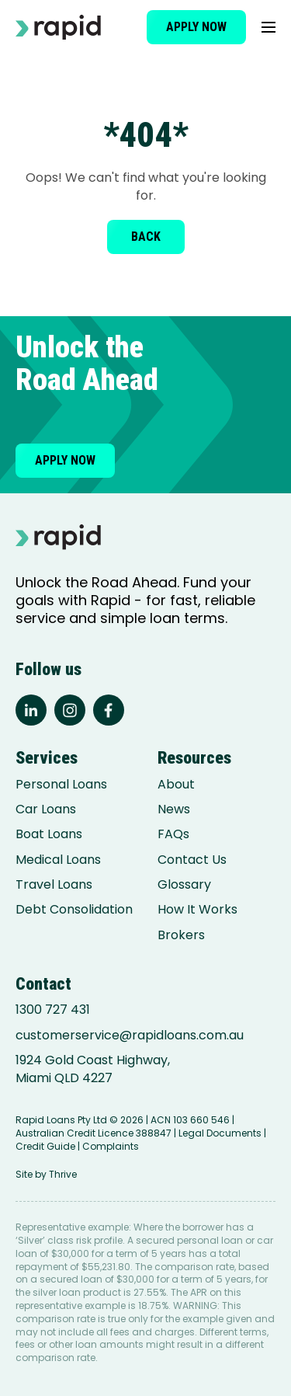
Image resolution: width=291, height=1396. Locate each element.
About (176, 784)
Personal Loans (61, 784)
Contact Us (192, 860)
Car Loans (46, 809)
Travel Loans (54, 884)
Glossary (184, 884)
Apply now (196, 26)
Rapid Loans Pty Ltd (61, 1119)
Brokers (181, 935)
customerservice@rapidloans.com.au (130, 1035)
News (174, 809)
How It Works (197, 909)
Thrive (63, 1174)
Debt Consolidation (74, 909)
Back (146, 236)
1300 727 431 (53, 1009)
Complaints (110, 1146)
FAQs (173, 834)
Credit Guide (45, 1146)
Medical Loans (58, 860)
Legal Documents (220, 1133)
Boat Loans (49, 834)
